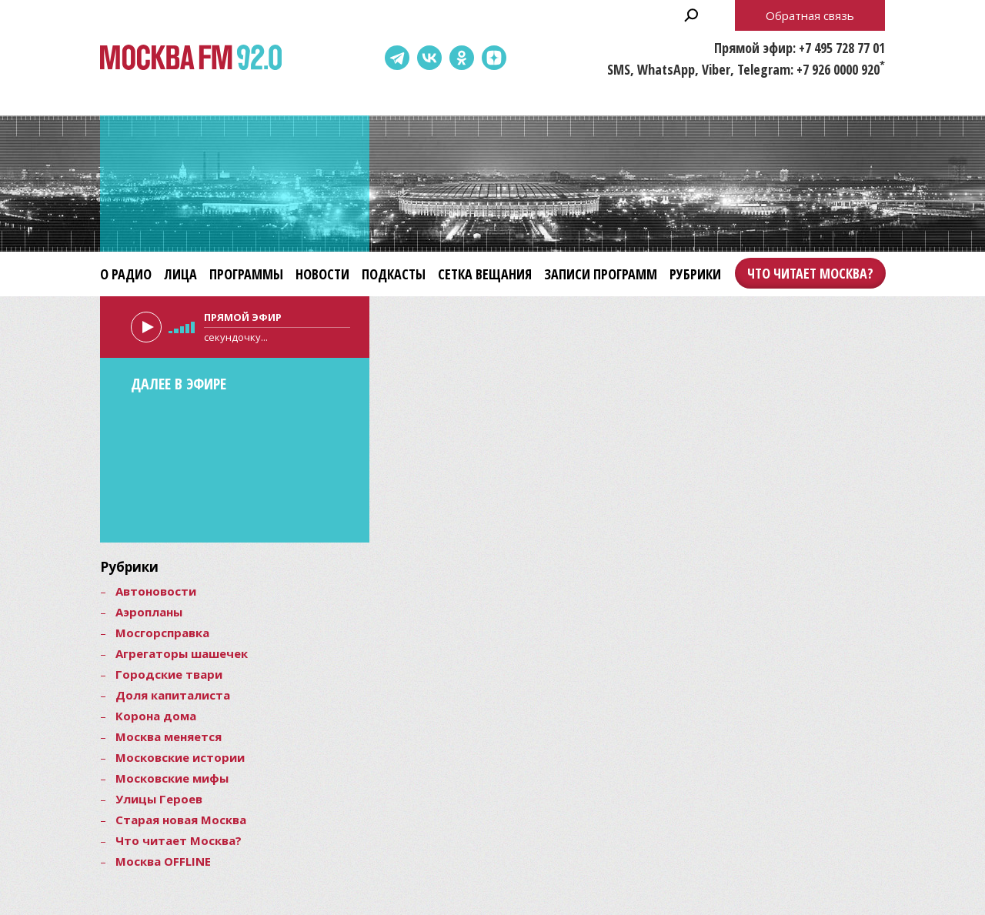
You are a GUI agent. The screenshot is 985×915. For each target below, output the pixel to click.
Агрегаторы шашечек (181, 653)
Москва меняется (168, 736)
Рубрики (695, 274)
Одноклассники (461, 57)
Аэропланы (148, 611)
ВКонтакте (429, 57)
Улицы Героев (158, 798)
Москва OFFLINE (163, 861)
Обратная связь (810, 15)
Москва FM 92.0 (191, 58)
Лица (180, 274)
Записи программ (600, 274)
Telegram (397, 57)
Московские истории (180, 757)
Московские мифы (172, 778)
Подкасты (394, 274)
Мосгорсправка (162, 632)
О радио (126, 274)
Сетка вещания (485, 274)
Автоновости (155, 591)
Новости (322, 274)
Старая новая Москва (180, 819)
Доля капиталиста (172, 695)
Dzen (494, 57)
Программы (246, 274)
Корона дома (155, 715)
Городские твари (168, 674)
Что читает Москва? (810, 273)
